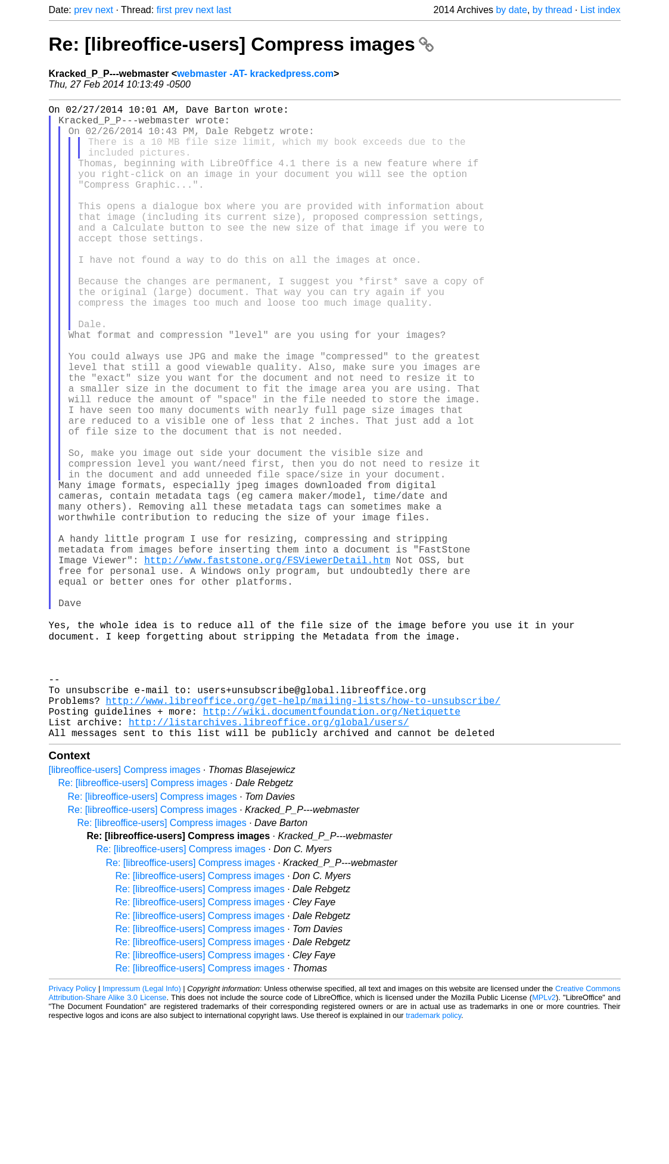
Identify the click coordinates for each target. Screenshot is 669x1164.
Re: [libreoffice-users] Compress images (241, 44)
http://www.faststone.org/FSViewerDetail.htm (267, 662)
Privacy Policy (73, 1127)
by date (511, 10)
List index (600, 10)
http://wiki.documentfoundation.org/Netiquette (331, 845)
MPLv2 (544, 1136)
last (223, 10)
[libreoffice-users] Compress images (125, 909)
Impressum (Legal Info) (141, 1127)
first (164, 10)
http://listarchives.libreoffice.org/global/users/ (269, 858)
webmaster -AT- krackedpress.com (255, 74)
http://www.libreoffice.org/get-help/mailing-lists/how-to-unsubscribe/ (303, 832)
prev (83, 10)
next (104, 10)
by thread (552, 10)
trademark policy (433, 1154)
